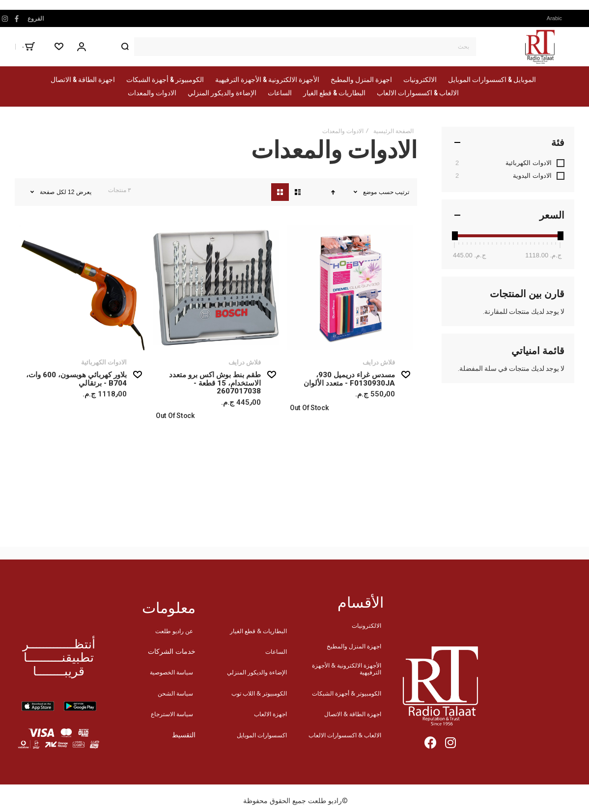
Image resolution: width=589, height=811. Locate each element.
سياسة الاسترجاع (172, 714)
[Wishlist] (59, 46)
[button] (557, 18)
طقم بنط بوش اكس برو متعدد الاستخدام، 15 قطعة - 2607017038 (215, 382)
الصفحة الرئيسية (393, 131)
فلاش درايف (379, 362)
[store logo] (540, 46)
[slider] (454, 235)
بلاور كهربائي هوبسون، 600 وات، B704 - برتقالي (76, 379)
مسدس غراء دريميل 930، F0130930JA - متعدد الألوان (349, 379)
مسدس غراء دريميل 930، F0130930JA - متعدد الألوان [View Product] (350, 287)
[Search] (124, 46)
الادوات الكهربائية (104, 362)
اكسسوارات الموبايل (262, 735)
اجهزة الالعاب (270, 714)
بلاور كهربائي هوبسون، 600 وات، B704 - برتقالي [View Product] (81, 287)
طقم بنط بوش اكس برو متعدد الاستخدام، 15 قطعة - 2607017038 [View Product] (216, 287)
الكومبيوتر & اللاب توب (259, 693)
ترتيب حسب (394, 192)
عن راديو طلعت (174, 631)
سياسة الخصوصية (171, 672)
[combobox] (295, 46)
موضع (369, 192)
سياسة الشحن (175, 693)
